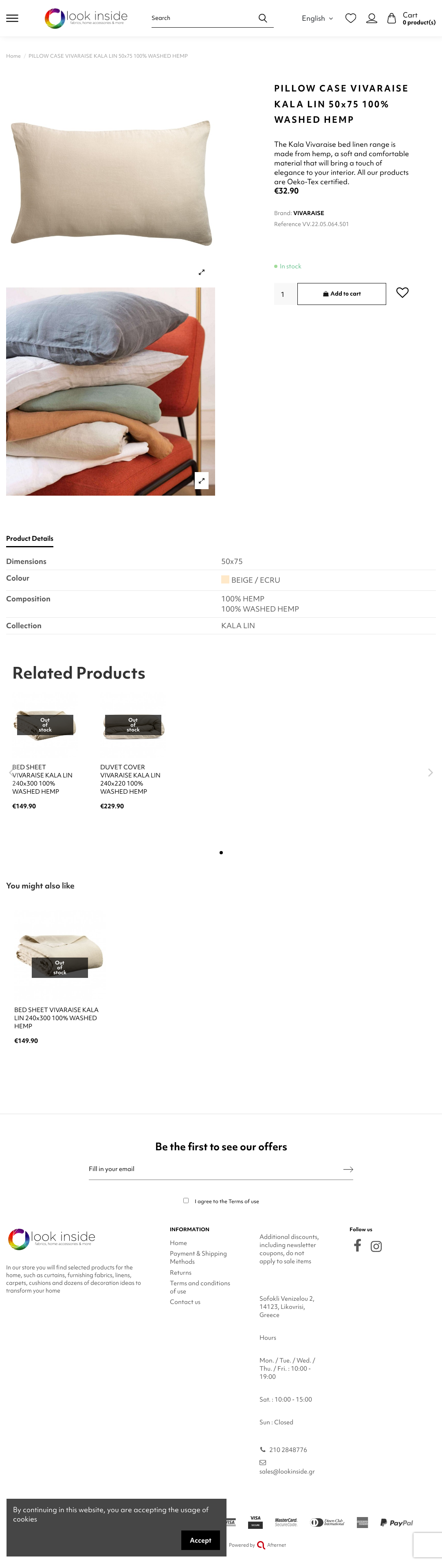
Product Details (29, 538)
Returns (180, 1273)
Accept (200, 1540)
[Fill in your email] (216, 1169)
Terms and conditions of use (200, 1287)
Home (178, 1243)
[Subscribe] (348, 1169)
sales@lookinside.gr (287, 1471)
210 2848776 (288, 1450)
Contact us (185, 1302)
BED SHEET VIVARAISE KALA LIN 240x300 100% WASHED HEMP (42, 779)
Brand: (283, 213)
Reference (287, 224)
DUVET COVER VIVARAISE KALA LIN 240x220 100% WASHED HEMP (130, 779)
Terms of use (244, 1201)
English (318, 18)
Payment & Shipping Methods (198, 1258)
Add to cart (341, 293)
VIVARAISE (308, 213)
